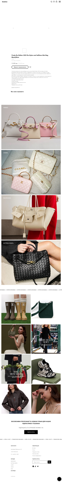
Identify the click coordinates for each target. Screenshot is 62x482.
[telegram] (37, 466)
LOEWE (12, 464)
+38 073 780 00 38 (14, 451)
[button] (51, 1)
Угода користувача (35, 453)
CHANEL (5, 152)
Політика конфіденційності (36, 455)
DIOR (12, 468)
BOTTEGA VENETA (8, 243)
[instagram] (33, 466)
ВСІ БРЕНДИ (13, 470)
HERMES (5, 107)
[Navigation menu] (60, 1)
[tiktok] (35, 466)
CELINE (12, 466)
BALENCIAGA (7, 198)
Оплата (33, 449)
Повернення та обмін (35, 451)
